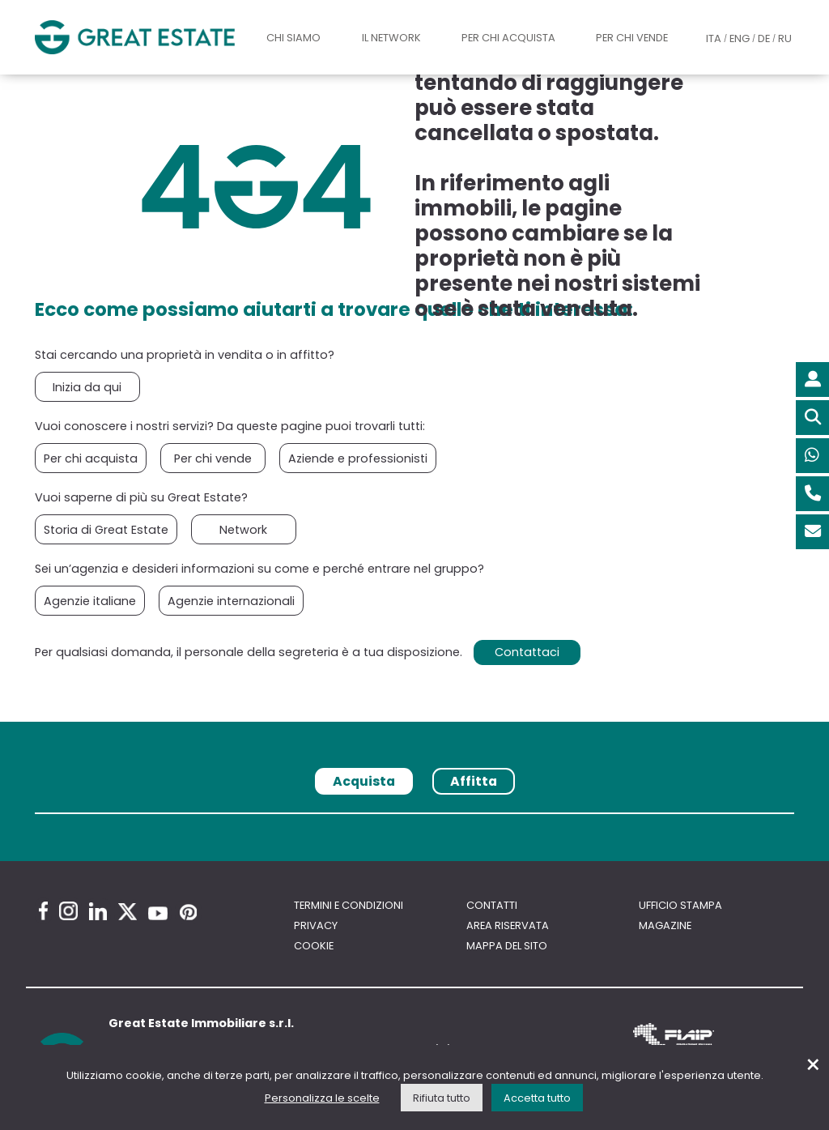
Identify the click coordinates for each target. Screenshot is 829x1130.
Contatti (491, 905)
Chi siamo (293, 37)
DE (764, 38)
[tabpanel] (414, 818)
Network (243, 530)
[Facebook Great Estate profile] (43, 911)
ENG (739, 38)
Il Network (391, 37)
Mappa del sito (506, 945)
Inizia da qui (87, 387)
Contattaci (527, 652)
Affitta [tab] (473, 781)
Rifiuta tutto (441, 1098)
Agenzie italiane (90, 601)
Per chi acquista (508, 37)
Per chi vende (632, 37)
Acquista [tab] (364, 781)
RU (785, 38)
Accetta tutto (537, 1098)
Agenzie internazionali (231, 601)
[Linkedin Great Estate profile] (98, 911)
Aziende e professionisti (357, 458)
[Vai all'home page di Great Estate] (135, 37)
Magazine (665, 925)
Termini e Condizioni (348, 905)
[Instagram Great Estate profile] (68, 911)
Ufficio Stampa (680, 905)
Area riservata (507, 925)
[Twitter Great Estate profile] (127, 911)
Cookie (314, 945)
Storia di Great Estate (106, 530)
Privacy (316, 925)
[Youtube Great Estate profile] (158, 913)
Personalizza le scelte (322, 1098)
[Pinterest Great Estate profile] (188, 912)
